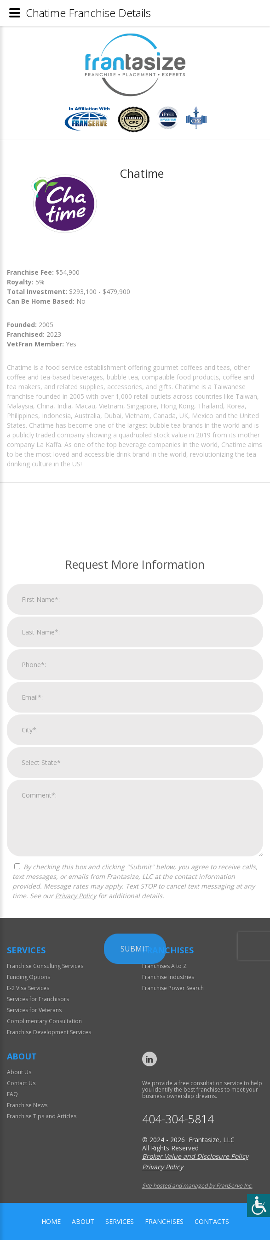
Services (119, 1221)
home (51, 1221)
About (83, 1221)
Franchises (164, 1221)
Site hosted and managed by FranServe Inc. (197, 1185)
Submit (135, 1143)
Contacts (212, 1221)
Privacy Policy (75, 1090)
